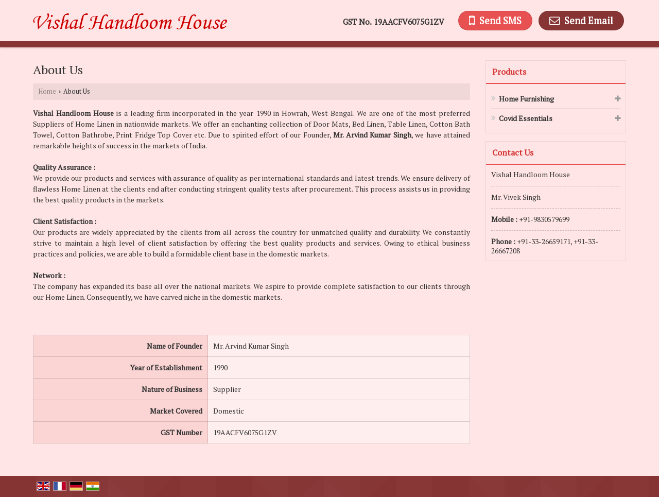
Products (509, 71)
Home (47, 91)
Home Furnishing (526, 99)
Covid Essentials (525, 118)
